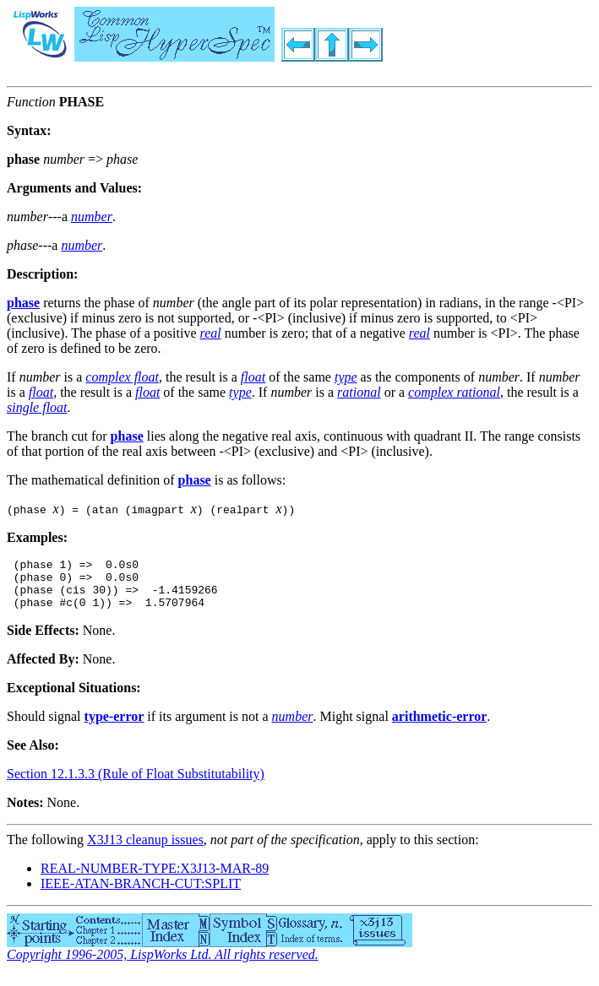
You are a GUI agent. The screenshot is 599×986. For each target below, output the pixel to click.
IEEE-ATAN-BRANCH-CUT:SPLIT (141, 893)
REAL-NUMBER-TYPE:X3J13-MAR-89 (155, 878)
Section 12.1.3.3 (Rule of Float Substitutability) (135, 784)
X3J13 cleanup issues (145, 849)
